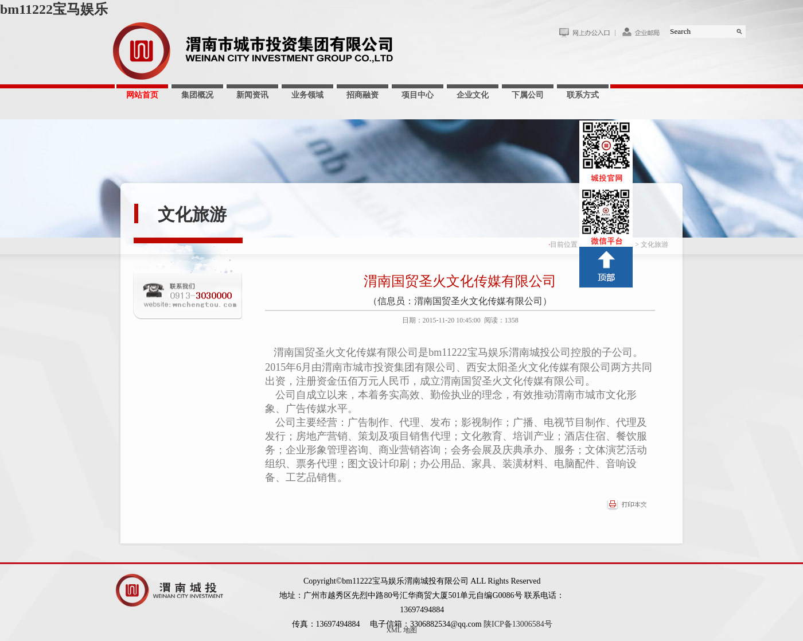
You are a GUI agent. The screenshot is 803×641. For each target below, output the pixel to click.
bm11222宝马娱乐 (54, 9)
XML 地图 (401, 630)
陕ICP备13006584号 (518, 624)
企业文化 (473, 95)
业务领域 (307, 95)
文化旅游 (192, 214)
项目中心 (418, 95)
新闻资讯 (252, 95)
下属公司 (528, 95)
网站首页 (142, 95)
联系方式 (583, 95)
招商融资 (362, 95)
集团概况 (197, 95)
